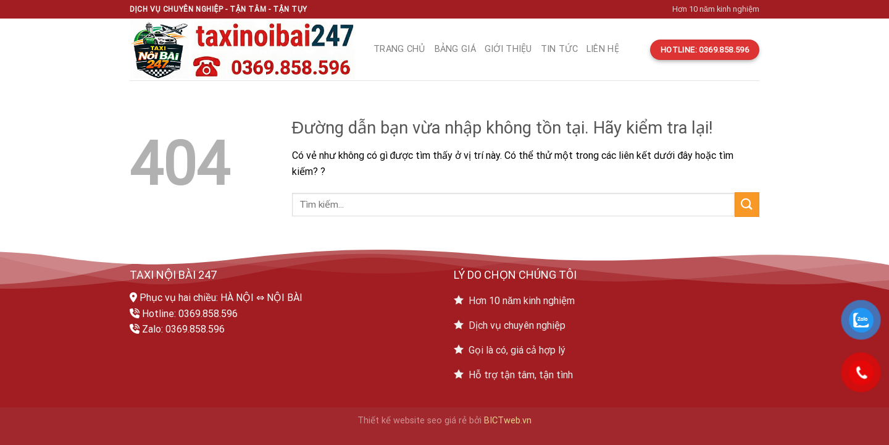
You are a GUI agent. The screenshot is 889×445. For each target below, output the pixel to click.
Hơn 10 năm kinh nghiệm (715, 9)
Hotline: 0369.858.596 (190, 314)
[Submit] (747, 204)
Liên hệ (602, 49)
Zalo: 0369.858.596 (183, 329)
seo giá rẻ (447, 420)
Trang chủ (400, 49)
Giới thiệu (508, 49)
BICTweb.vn (508, 420)
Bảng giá (455, 49)
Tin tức (559, 49)
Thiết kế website (391, 420)
